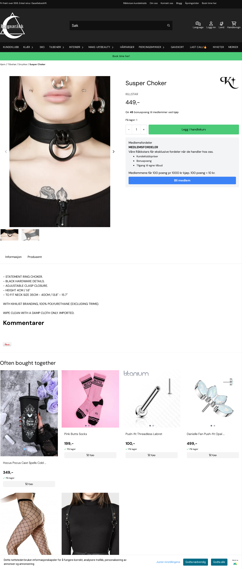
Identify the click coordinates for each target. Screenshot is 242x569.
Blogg (179, 3)
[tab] (57, 224)
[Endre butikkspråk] (198, 25)
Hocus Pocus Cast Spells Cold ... (24, 463)
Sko (42, 47)
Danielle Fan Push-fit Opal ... (206, 434)
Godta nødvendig (195, 562)
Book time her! (121, 56)
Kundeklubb (11, 47)
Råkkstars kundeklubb (135, 3)
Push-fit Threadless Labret (144, 434)
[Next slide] (113, 152)
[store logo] (12, 25)
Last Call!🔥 (198, 47)
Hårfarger (127, 47)
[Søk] (121, 25)
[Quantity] (136, 129)
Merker (233, 47)
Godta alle (219, 562)
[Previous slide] (6, 152)
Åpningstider (192, 3)
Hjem (3, 64)
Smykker (23, 64)
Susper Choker (37, 64)
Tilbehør (12, 64)
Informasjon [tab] (13, 257)
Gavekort (177, 47)
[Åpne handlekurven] (234, 25)
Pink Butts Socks (75, 434)
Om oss (154, 3)
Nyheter (218, 47)
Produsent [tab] (35, 257)
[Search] (168, 25)
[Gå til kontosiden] (211, 25)
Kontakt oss (167, 3)
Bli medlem (182, 180)
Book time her (209, 3)
